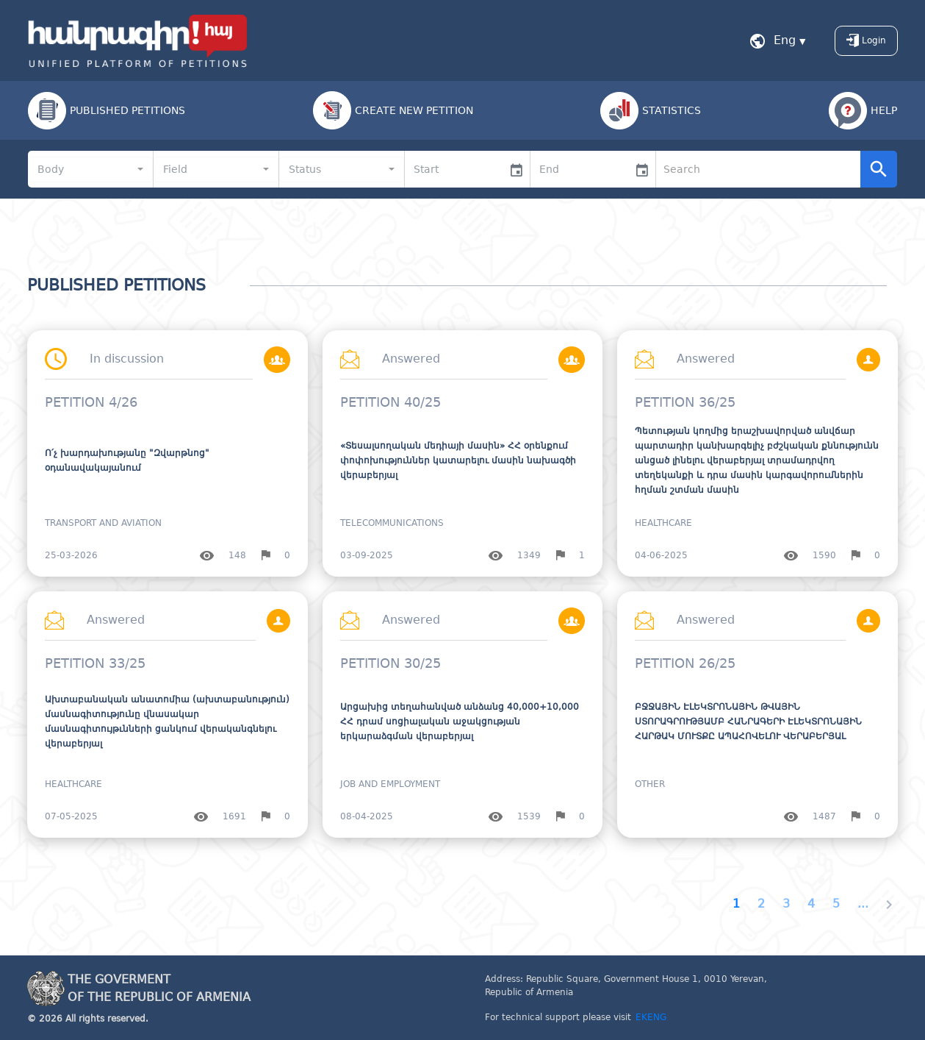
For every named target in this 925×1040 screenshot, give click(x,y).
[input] (454, 169)
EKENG (651, 1017)
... (862, 904)
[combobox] (90, 169)
